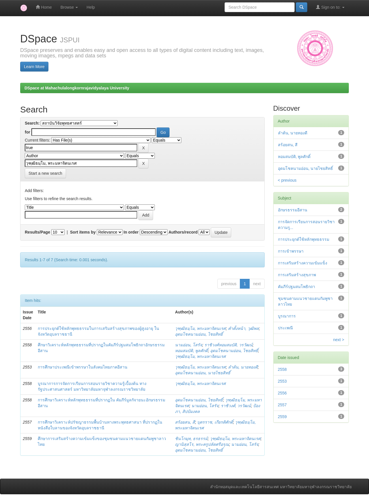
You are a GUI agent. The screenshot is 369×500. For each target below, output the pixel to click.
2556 (282, 393)
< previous (287, 180)
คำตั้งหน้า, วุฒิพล (243, 328)
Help (90, 7)
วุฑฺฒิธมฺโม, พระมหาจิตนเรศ (200, 328)
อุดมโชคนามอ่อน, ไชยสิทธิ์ (199, 334)
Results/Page (37, 232)
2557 (282, 405)
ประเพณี (285, 328)
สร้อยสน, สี (185, 422)
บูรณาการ (287, 316)
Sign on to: (330, 7)
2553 (282, 381)
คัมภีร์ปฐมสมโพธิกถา (296, 286)
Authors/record (182, 232)
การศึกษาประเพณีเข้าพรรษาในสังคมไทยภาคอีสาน (82, 367)
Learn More (34, 66)
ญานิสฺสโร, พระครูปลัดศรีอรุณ (202, 444)
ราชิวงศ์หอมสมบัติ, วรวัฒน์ (228, 345)
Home (44, 7)
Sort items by (83, 232)
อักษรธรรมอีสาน (292, 210)
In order (131, 232)
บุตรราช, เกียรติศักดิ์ (215, 422)
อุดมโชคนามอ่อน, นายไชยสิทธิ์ (202, 373)
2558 (282, 369)
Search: (32, 123)
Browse (69, 7)
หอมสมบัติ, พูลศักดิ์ (191, 350)
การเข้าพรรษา (291, 251)
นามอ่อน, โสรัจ (188, 345)
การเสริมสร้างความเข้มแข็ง (302, 263)
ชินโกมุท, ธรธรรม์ (191, 438)
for (27, 132)
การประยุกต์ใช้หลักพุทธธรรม (303, 239)
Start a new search (45, 173)
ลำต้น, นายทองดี (243, 367)
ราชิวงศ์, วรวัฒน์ (236, 405)
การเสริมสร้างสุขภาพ (297, 274)
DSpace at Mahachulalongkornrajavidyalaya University (77, 88)
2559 (282, 416)
